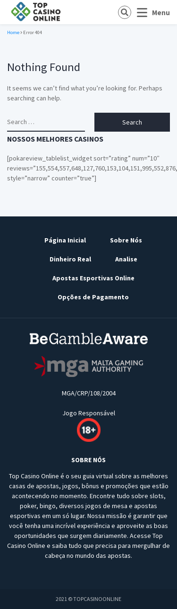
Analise (126, 259)
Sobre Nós (126, 240)
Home (13, 32)
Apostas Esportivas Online (93, 278)
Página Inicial (65, 240)
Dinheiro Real (70, 259)
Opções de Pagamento (93, 297)
